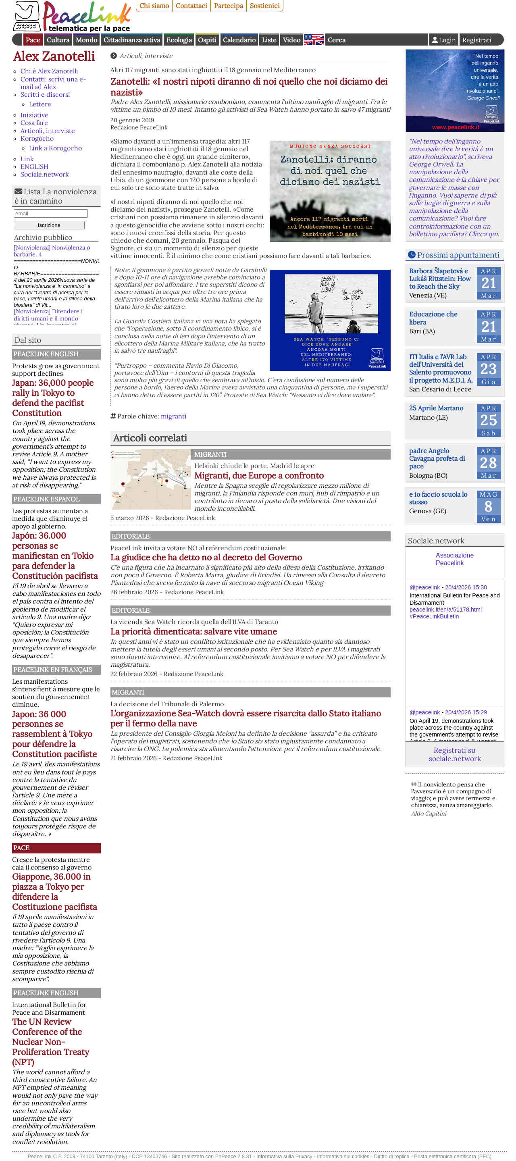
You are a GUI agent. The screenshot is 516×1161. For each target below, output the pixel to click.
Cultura (58, 40)
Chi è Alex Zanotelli (49, 71)
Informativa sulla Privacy (284, 1156)
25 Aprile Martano (436, 408)
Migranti (210, 454)
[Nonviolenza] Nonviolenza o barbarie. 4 (52, 251)
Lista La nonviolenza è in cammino (56, 196)
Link (27, 159)
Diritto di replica (392, 1156)
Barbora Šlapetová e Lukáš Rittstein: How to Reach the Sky (440, 278)
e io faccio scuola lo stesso (438, 498)
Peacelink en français (52, 670)
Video (291, 40)
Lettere (40, 104)
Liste (269, 40)
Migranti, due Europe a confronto (259, 475)
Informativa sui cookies (343, 1156)
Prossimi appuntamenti (458, 255)
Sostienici (265, 6)
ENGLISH (34, 166)
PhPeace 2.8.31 (233, 1156)
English (314, 39)
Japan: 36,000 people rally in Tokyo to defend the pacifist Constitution (53, 397)
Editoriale (213, 536)
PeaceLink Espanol (46, 499)
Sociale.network (45, 174)
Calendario (239, 40)
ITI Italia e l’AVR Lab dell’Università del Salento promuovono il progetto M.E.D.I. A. (441, 368)
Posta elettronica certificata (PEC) (452, 1156)
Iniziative (34, 115)
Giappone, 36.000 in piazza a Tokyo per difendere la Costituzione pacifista (54, 891)
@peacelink (425, 587)
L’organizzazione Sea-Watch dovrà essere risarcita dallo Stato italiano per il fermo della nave (292, 741)
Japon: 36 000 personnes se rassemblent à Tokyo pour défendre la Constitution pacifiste (54, 734)
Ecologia (179, 40)
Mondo (86, 40)
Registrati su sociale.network (455, 754)
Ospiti (207, 40)
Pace (33, 40)
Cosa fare (34, 123)
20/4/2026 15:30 (466, 587)
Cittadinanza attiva (132, 40)
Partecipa (228, 6)
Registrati (476, 40)
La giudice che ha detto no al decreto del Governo (290, 557)
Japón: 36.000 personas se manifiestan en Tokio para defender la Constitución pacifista (55, 555)
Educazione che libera (433, 318)
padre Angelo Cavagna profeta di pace (437, 458)
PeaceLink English (45, 354)
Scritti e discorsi (45, 94)
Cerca (336, 40)
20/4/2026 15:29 (466, 712)
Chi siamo (154, 6)
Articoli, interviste (48, 131)
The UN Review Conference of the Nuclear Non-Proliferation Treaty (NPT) (50, 1041)
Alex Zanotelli (54, 56)
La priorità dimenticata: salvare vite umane (277, 646)
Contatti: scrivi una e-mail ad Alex (53, 83)
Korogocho (37, 138)
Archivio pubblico (43, 237)
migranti (174, 416)
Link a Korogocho (55, 148)
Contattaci (191, 6)
